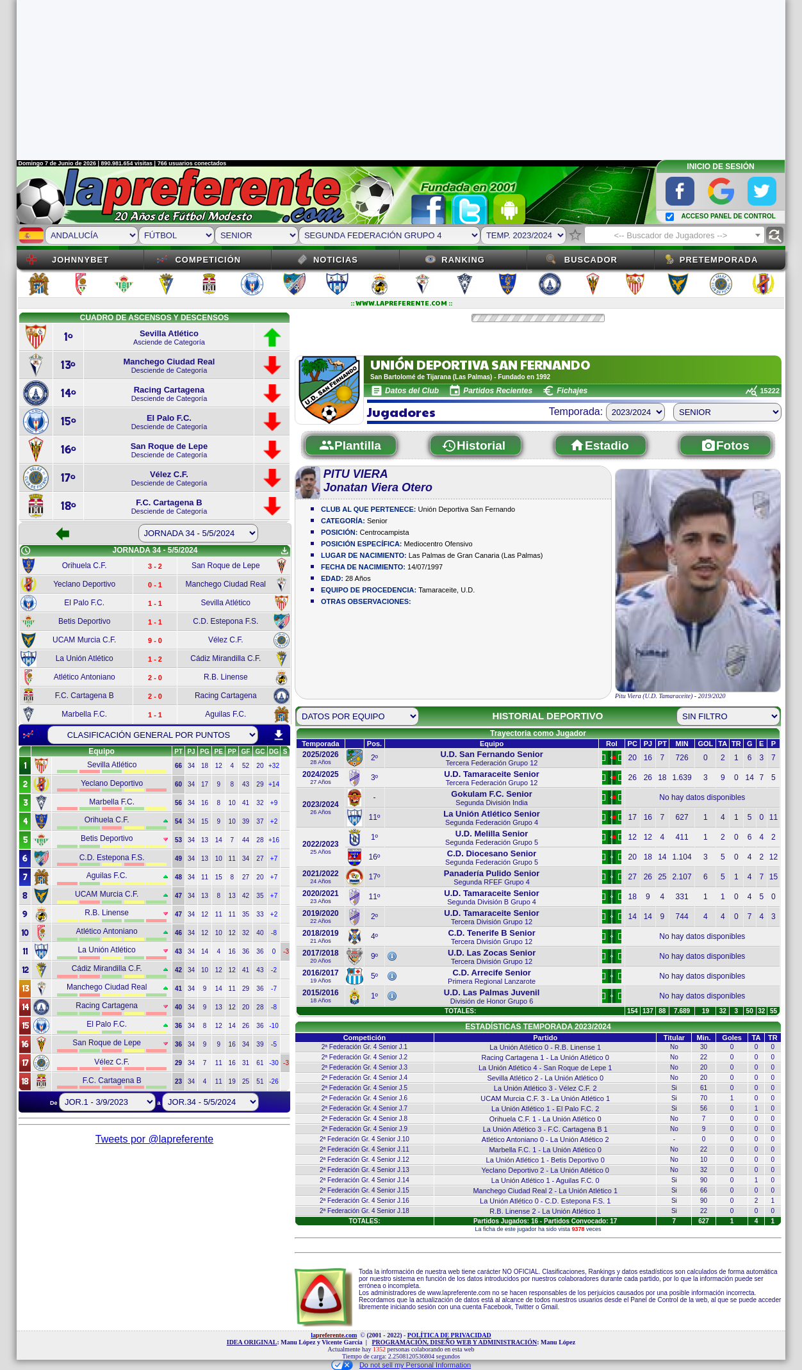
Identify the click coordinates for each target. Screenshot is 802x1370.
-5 (274, 1044)
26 (245, 1025)
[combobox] (674, 235)
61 (259, 1062)
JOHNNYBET (80, 260)
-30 (273, 1062)
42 (245, 895)
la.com (334, 1335)
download (279, 735)
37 (259, 821)
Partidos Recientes (497, 390)
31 (245, 1062)
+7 (273, 858)
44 (245, 840)
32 (259, 802)
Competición (208, 260)
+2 (273, 821)
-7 (274, 988)
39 (245, 821)
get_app (284, 551)
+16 (273, 840)
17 (204, 784)
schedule (25, 551)
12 (218, 765)
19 (232, 1081)
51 (259, 1081)
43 (245, 784)
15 (204, 821)
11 (232, 858)
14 (218, 840)
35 (259, 895)
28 (259, 840)
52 (245, 765)
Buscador (591, 260)
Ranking (463, 260)
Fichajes (572, 390)
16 (204, 802)
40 (259, 932)
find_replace (774, 235)
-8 (274, 932)
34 (191, 765)
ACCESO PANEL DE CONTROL (728, 216)
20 (259, 765)
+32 (273, 765)
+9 (273, 802)
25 (245, 1081)
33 (259, 914)
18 (204, 765)
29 (259, 784)
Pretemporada (719, 260)
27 (259, 858)
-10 (273, 1025)
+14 (273, 784)
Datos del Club (412, 390)
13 (204, 840)
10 (232, 802)
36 (245, 951)
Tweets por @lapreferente (154, 1139)
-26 (273, 1081)
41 (245, 802)
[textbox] (674, 236)
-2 (274, 970)
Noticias (335, 260)
